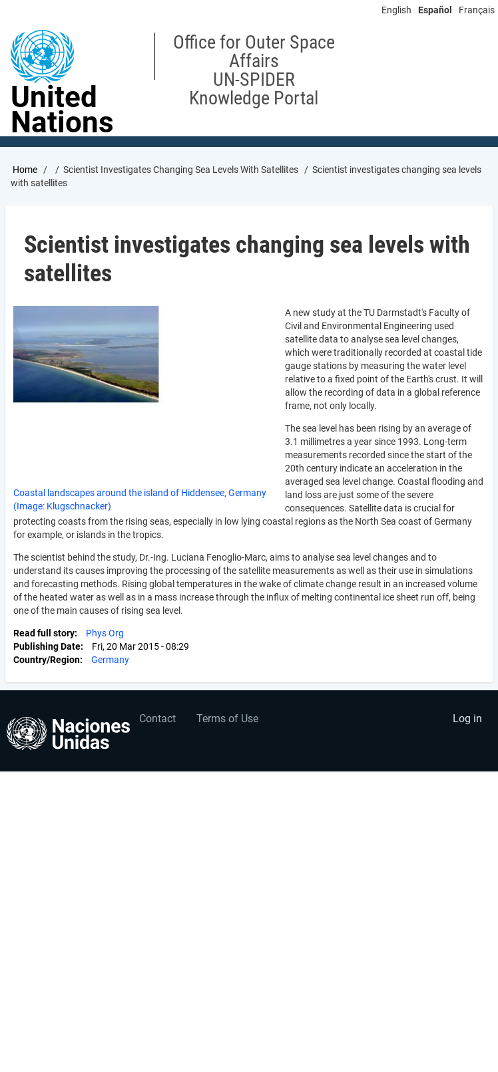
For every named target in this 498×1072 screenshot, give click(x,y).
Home (25, 169)
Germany (110, 659)
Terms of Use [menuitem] (227, 718)
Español (435, 10)
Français (477, 10)
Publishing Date (47, 646)
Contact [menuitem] (157, 718)
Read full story (44, 633)
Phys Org (105, 633)
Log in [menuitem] (467, 718)
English (396, 10)
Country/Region (46, 659)
